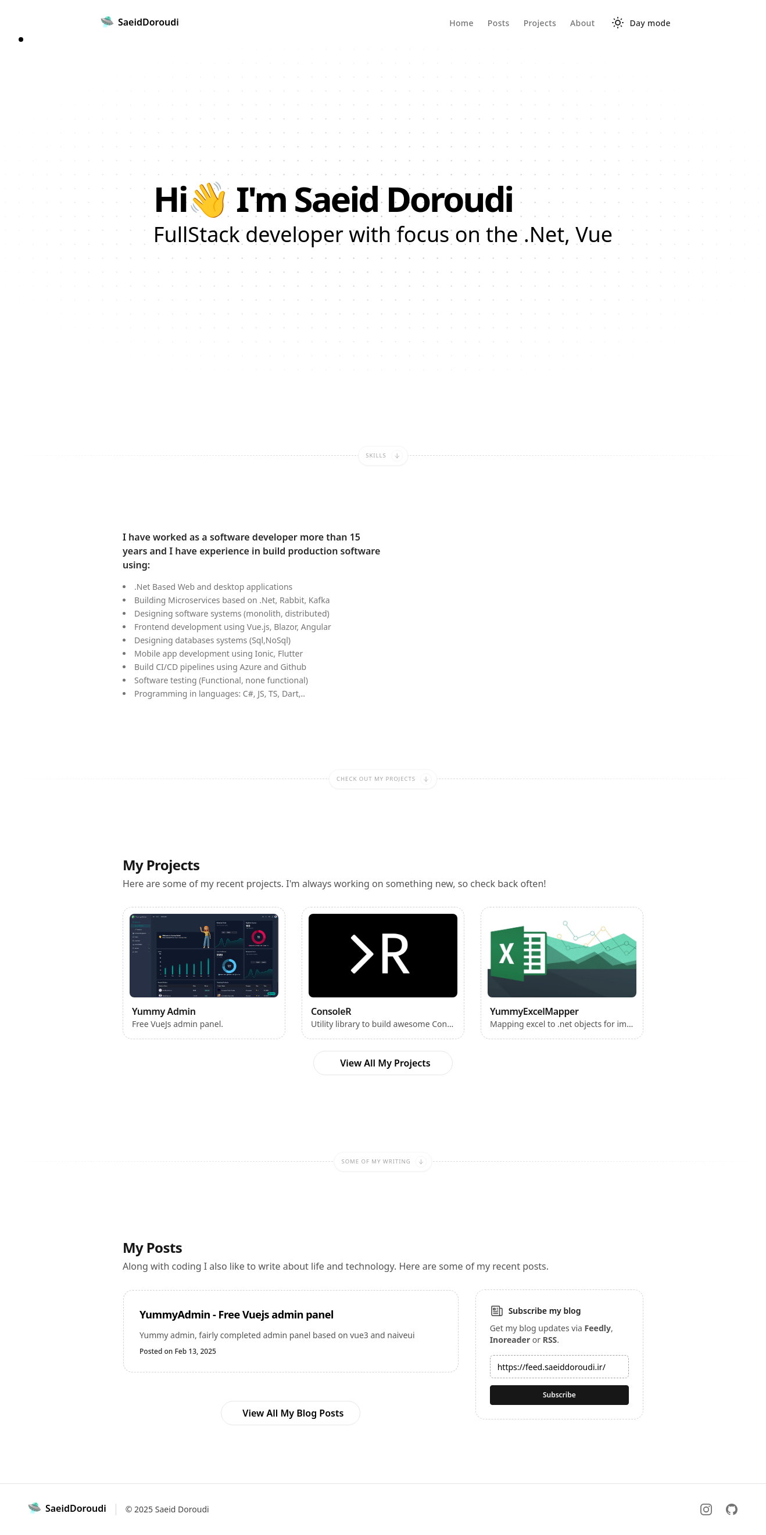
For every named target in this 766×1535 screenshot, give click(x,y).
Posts (499, 22)
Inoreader (510, 1339)
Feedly (598, 1328)
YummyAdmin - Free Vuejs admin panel (236, 1314)
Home (461, 22)
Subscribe (559, 1395)
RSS (550, 1339)
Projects (540, 22)
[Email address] (559, 1366)
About (582, 22)
